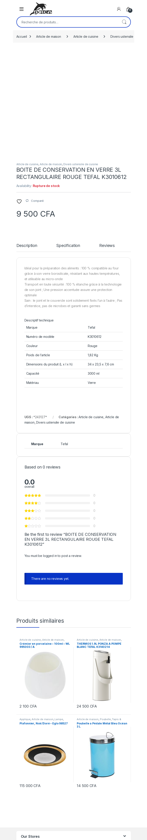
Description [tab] (26, 142)
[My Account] (118, 9)
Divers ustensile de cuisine (80, 60)
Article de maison (48, 36)
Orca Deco (29, 742)
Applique (25, 615)
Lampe (59, 615)
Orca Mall (28, 749)
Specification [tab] (68, 142)
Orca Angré (29, 763)
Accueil (21, 36)
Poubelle (105, 615)
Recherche (124, 22)
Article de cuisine (85, 36)
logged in (50, 452)
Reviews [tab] (107, 142)
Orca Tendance (32, 756)
